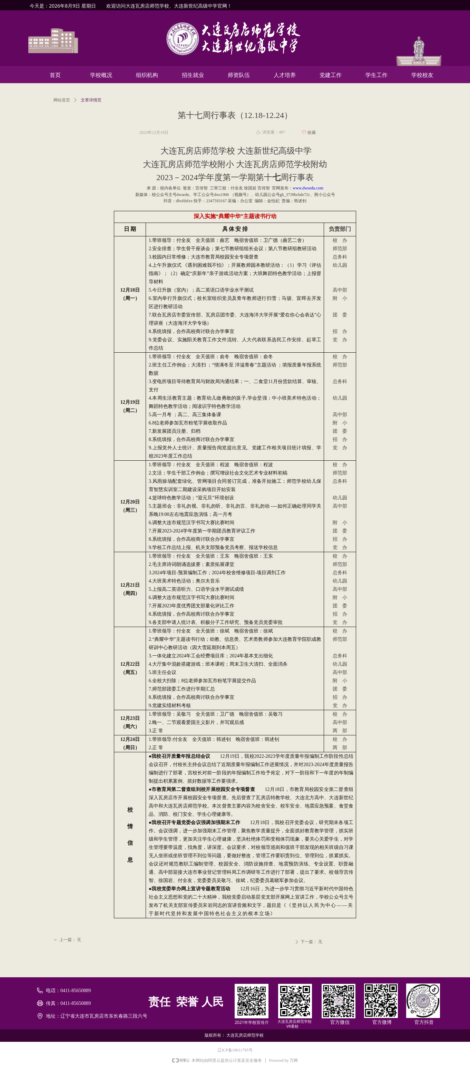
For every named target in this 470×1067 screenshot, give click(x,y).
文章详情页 (91, 100)
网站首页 (61, 100)
